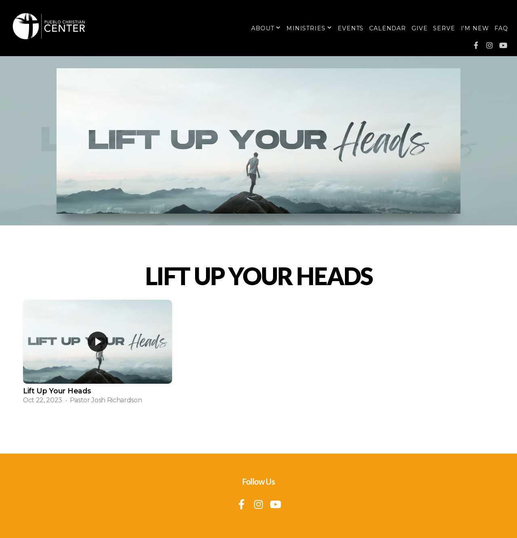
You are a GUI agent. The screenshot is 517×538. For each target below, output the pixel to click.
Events (351, 28)
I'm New (475, 28)
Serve (444, 28)
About (266, 28)
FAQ (501, 28)
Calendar (387, 28)
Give (419, 28)
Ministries (309, 28)
